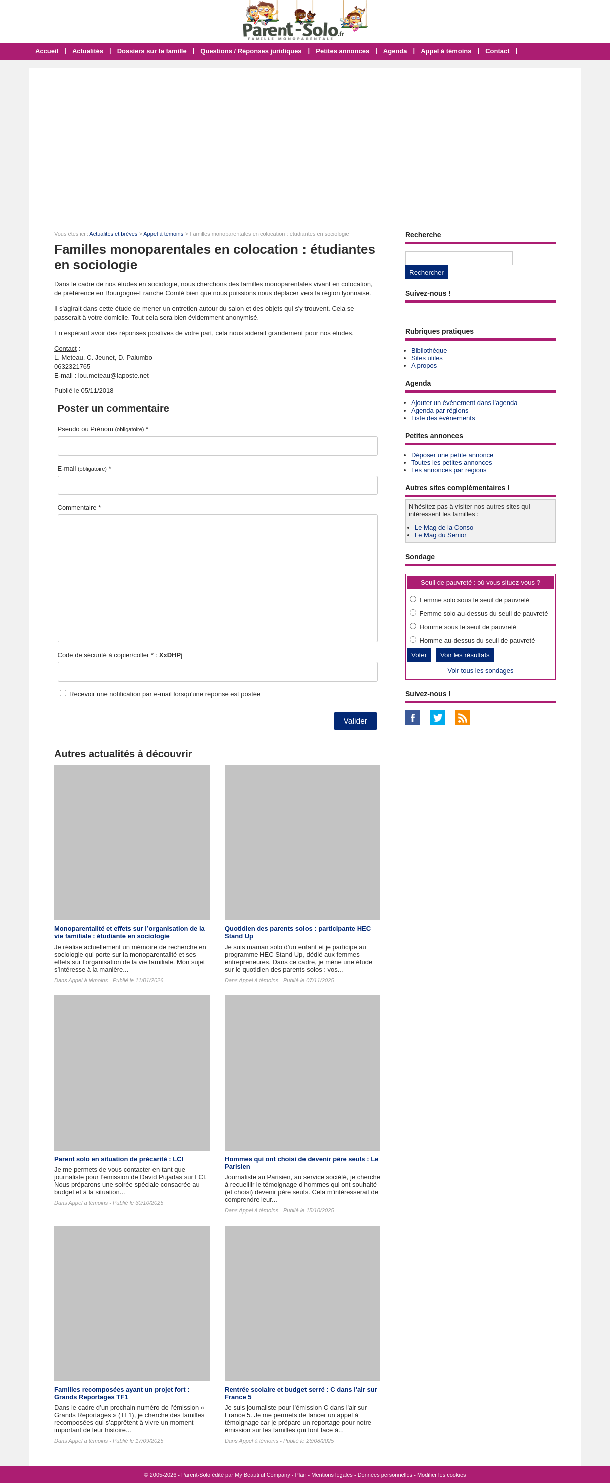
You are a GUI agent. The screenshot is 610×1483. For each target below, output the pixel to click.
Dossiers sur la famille (152, 51)
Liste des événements (443, 418)
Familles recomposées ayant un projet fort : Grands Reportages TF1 (121, 1393)
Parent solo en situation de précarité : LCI (118, 1159)
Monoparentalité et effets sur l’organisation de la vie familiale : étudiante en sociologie (129, 932)
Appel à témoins (446, 51)
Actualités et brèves (113, 234)
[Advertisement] (305, 143)
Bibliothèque (429, 350)
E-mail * (84, 468)
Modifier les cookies (441, 1475)
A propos (424, 365)
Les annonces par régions (449, 470)
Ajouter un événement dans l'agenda (464, 403)
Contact (497, 51)
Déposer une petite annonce (452, 455)
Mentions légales (332, 1475)
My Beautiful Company (262, 1475)
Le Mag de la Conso (444, 527)
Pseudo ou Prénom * (103, 429)
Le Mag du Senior (441, 535)
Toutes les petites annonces (451, 462)
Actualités (87, 51)
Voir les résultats (465, 655)
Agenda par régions (439, 410)
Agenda (395, 51)
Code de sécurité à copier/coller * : (120, 655)
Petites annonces (342, 51)
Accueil (46, 51)
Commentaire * (79, 507)
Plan (301, 1475)
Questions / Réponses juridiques (250, 51)
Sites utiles (427, 358)
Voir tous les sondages (481, 671)
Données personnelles (385, 1475)
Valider (355, 721)
